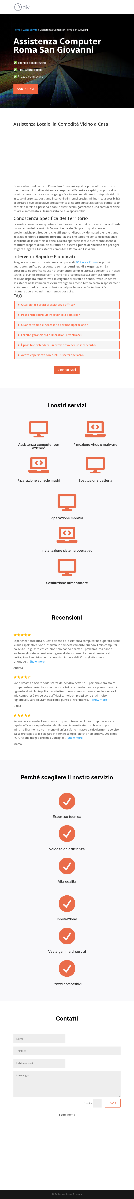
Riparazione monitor (66, 518)
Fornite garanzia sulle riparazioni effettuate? (51, 335)
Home (16, 29)
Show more (36, 661)
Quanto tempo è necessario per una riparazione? (54, 325)
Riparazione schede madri (38, 480)
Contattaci (25, 88)
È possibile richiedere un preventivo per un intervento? (58, 345)
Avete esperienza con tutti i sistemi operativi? (52, 355)
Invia (113, 1103)
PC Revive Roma (86, 262)
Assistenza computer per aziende (38, 446)
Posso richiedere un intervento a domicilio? (50, 315)
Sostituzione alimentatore (67, 583)
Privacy (77, 1194)
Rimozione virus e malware (95, 444)
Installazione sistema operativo (66, 550)
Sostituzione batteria (95, 480)
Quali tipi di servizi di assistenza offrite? (48, 305)
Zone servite (30, 29)
